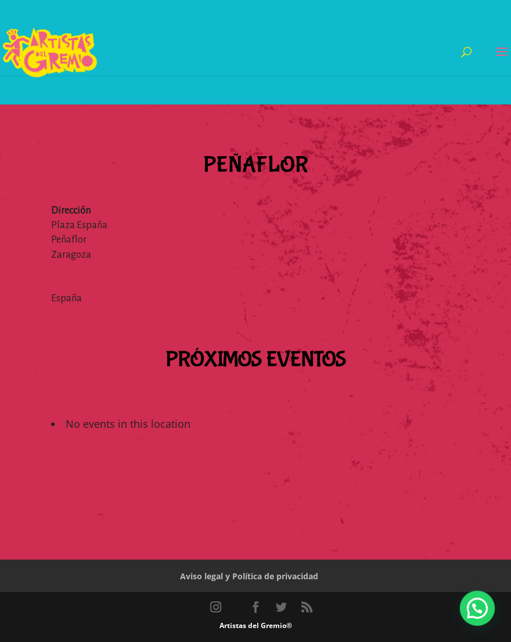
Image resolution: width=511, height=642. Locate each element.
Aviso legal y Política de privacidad (249, 576)
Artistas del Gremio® (255, 625)
